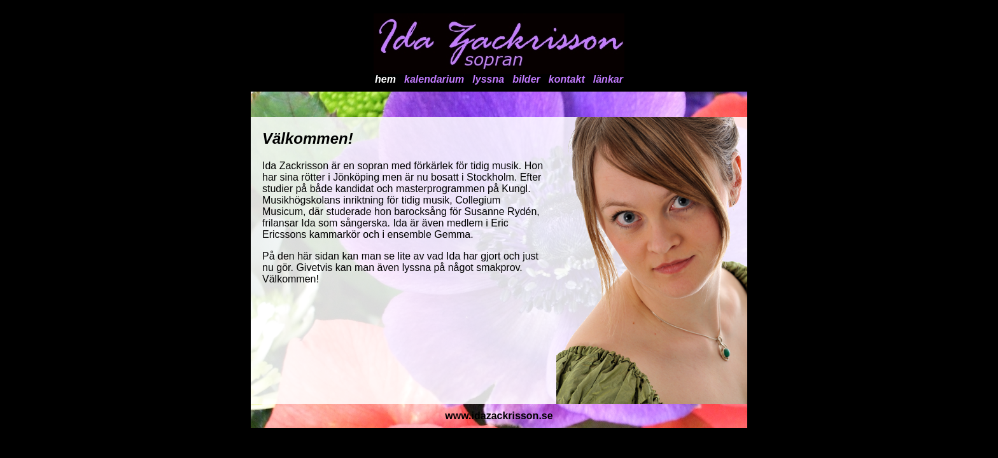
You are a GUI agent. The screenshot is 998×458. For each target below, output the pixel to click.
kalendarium (434, 79)
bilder (526, 79)
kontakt (567, 79)
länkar (608, 79)
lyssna (488, 79)
